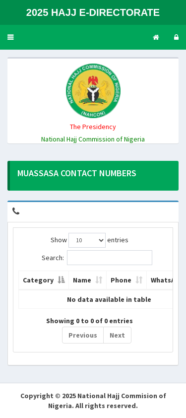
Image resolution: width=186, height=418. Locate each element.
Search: (97, 257)
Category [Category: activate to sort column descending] (38, 280)
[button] (10, 37)
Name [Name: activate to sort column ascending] (82, 280)
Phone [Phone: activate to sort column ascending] (121, 280)
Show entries (89, 240)
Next (117, 335)
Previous (82, 335)
